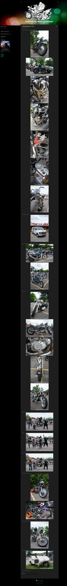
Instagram (2, 55)
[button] (56, 26)
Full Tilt (33, 573)
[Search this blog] (6, 28)
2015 (26, 573)
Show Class (24, 214)
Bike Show (30, 573)
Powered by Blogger (39, 580)
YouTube (2, 56)
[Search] (58, 2)
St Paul (37, 573)
